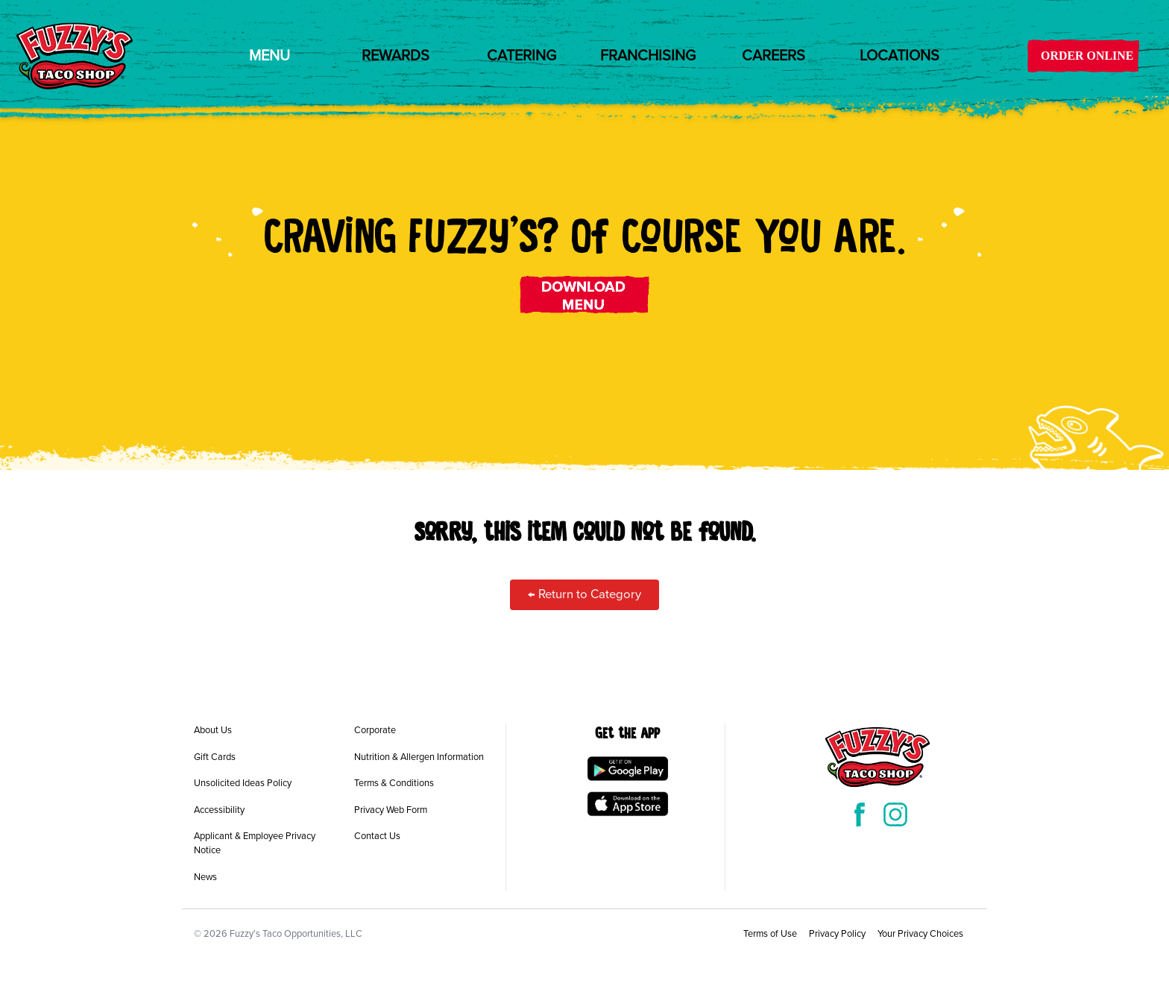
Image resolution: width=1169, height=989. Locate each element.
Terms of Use (770, 934)
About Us (213, 730)
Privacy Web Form (390, 810)
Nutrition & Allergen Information (419, 757)
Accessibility (219, 810)
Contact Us (377, 836)
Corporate (375, 730)
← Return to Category (584, 594)
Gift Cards (215, 757)
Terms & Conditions (394, 783)
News (205, 877)
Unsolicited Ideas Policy (243, 783)
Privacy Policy (837, 934)
